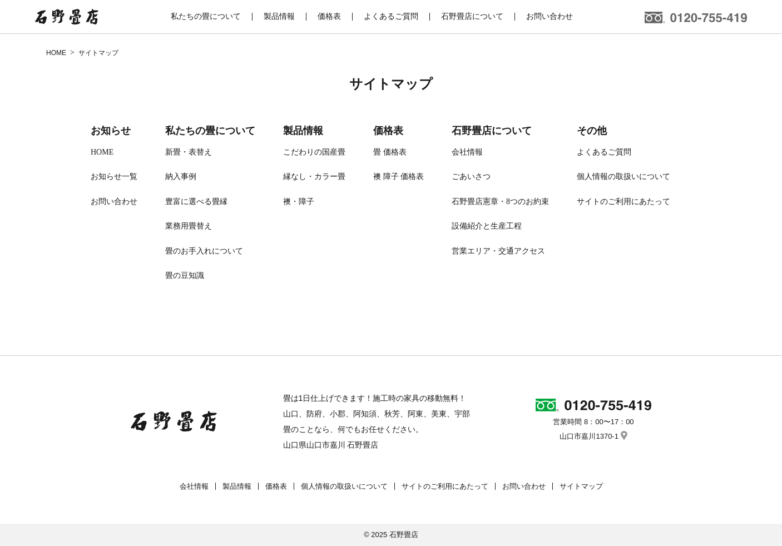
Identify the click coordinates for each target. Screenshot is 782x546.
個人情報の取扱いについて (623, 176)
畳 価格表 (390, 152)
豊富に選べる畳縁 (196, 201)
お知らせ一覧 (114, 176)
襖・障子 (298, 201)
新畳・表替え (188, 152)
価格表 (388, 130)
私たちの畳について (210, 130)
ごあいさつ (471, 176)
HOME (102, 152)
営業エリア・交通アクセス (498, 251)
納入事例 (180, 176)
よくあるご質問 (604, 152)
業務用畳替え (188, 226)
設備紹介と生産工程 (487, 226)
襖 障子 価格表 (398, 176)
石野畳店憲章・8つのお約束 (500, 201)
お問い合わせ (114, 201)
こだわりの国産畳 (314, 152)
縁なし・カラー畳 (314, 176)
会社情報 (467, 152)
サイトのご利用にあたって (623, 201)
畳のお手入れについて (204, 251)
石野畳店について (492, 130)
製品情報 (303, 130)
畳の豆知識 (184, 275)
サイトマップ (581, 486)
